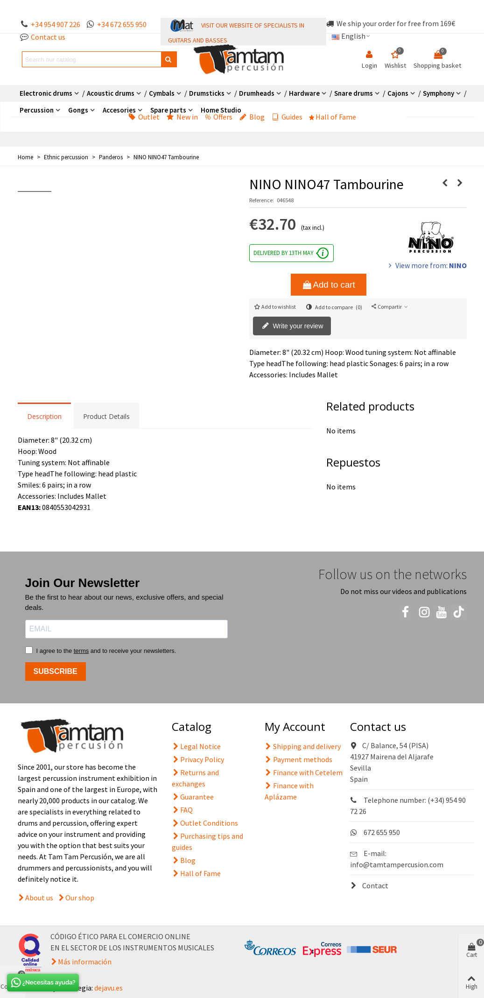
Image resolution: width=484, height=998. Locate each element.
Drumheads (256, 93)
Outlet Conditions (205, 822)
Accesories (119, 110)
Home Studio (221, 110)
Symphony (438, 93)
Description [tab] (44, 416)
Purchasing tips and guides (207, 841)
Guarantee (193, 796)
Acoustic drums (110, 93)
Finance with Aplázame (289, 790)
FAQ (182, 809)
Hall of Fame (332, 116)
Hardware (304, 93)
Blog (252, 116)
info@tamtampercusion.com (396, 864)
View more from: (426, 265)
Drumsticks (206, 93)
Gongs (78, 110)
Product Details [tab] (106, 416)
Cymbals (162, 93)
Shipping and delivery (303, 746)
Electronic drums (46, 93)
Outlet (144, 116)
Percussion (37, 110)
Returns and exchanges (195, 777)
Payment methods (298, 759)
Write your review (292, 326)
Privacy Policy (198, 759)
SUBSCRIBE (55, 671)
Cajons (397, 93)
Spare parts (168, 110)
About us (39, 897)
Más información (85, 961)
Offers (218, 116)
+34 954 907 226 (55, 24)
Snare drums (353, 93)
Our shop (79, 897)
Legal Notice (196, 746)
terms (81, 650)
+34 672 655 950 (122, 24)
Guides (287, 116)
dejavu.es (108, 987)
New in (182, 116)
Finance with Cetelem (304, 772)
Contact (369, 885)
